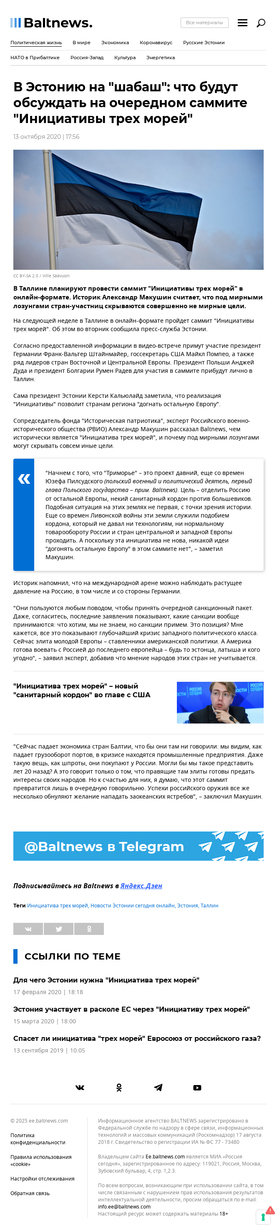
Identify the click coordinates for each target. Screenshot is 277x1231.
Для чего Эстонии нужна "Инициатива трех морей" (106, 980)
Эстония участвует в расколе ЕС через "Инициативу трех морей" (131, 1009)
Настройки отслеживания (42, 1179)
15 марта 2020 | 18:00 (44, 1021)
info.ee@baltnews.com (124, 1207)
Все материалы (204, 22)
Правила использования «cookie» (41, 1160)
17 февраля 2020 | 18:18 (48, 992)
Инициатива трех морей (57, 905)
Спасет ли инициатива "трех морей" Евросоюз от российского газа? (137, 1039)
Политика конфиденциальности (37, 1139)
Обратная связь (30, 1193)
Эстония (187, 905)
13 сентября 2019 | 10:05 (49, 1050)
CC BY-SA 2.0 (25, 276)
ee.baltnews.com (165, 1157)
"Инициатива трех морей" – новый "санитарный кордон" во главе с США (82, 690)
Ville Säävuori (56, 276)
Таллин (210, 905)
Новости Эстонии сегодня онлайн (133, 905)
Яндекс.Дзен (141, 886)
